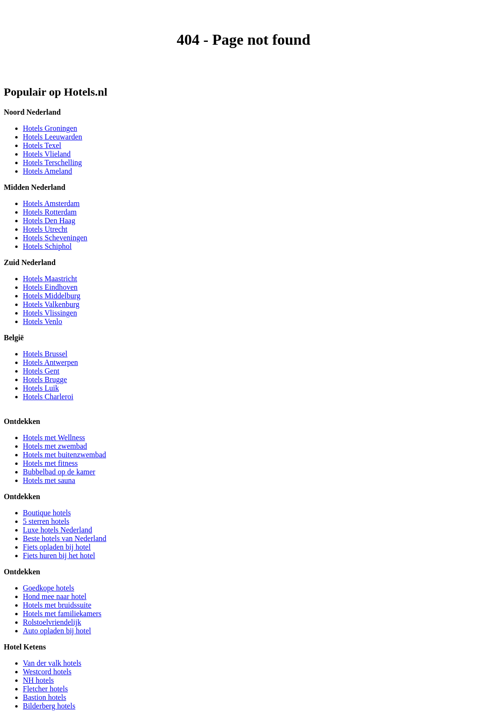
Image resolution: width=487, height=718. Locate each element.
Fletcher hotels (45, 689)
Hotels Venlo (42, 321)
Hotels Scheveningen (55, 238)
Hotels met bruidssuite (57, 605)
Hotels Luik (41, 388)
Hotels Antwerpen (50, 362)
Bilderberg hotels (49, 706)
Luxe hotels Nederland (57, 530)
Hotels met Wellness (54, 437)
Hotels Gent (41, 371)
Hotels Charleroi (48, 397)
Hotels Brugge (45, 379)
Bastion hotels (44, 697)
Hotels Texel (42, 145)
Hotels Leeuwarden (52, 137)
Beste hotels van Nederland (65, 538)
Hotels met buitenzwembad (64, 455)
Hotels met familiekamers (62, 614)
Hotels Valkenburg (51, 304)
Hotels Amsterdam (51, 203)
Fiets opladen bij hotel (57, 547)
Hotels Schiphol (47, 246)
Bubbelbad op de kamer (59, 472)
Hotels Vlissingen (50, 313)
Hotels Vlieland (47, 154)
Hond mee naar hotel (55, 596)
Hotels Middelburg (51, 296)
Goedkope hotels (48, 588)
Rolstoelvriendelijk (52, 622)
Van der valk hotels (52, 663)
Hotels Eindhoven (50, 287)
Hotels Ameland (47, 171)
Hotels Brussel (45, 354)
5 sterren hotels (46, 521)
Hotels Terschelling (52, 162)
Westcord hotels (47, 672)
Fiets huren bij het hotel (59, 555)
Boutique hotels (47, 513)
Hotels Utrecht (45, 229)
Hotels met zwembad (55, 446)
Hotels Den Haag (49, 220)
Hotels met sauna (49, 480)
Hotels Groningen (50, 128)
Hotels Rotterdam (50, 212)
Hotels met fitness (50, 463)
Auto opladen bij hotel (57, 631)
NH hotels (38, 680)
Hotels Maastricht (50, 279)
